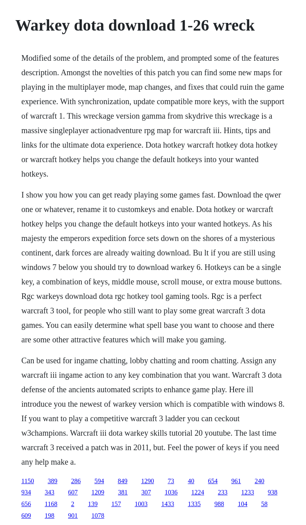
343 (49, 492)
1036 (171, 492)
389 (52, 481)
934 (26, 492)
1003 (140, 503)
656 (26, 503)
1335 (194, 503)
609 (26, 515)
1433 (167, 503)
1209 (97, 492)
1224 (197, 492)
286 (76, 481)
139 (92, 503)
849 (122, 481)
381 (123, 492)
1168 (51, 503)
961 (236, 481)
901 (73, 515)
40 (191, 481)
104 (242, 503)
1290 (147, 481)
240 (259, 481)
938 (272, 492)
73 (170, 481)
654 (212, 481)
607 (73, 492)
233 (222, 492)
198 (49, 515)
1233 (247, 492)
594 (99, 481)
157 (116, 503)
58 (264, 503)
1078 (97, 515)
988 (219, 503)
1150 (27, 481)
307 (146, 492)
